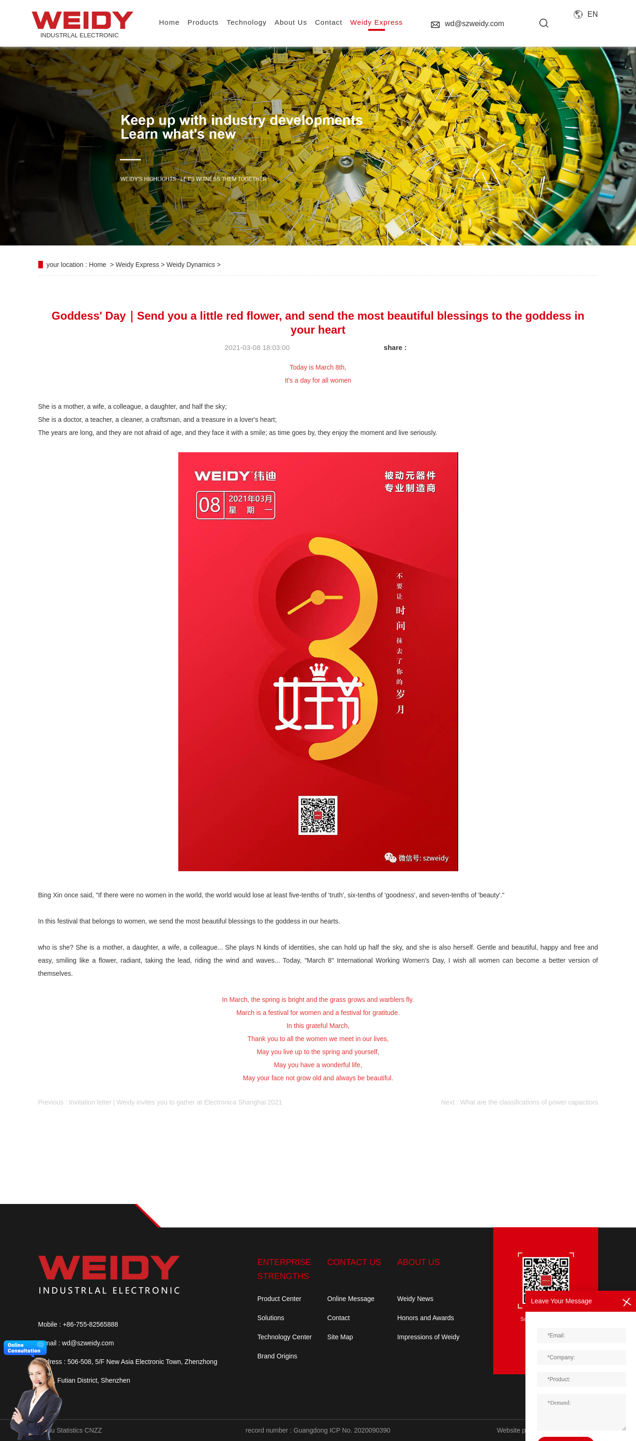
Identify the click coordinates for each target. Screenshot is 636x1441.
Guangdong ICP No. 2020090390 (342, 1430)
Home (97, 264)
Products (203, 22)
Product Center (279, 1298)
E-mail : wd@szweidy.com (76, 1343)
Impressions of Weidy (428, 1337)
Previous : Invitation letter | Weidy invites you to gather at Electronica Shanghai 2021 (160, 1102)
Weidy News (415, 1298)
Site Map (340, 1337)
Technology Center (285, 1337)
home (169, 22)
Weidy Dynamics (191, 264)
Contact (338, 1318)
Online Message (350, 1298)
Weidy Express (376, 22)
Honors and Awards (425, 1318)
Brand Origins (278, 1356)
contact (328, 22)
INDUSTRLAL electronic (79, 25)
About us (290, 22)
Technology (247, 22)
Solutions (271, 1318)
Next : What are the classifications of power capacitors (519, 1102)
